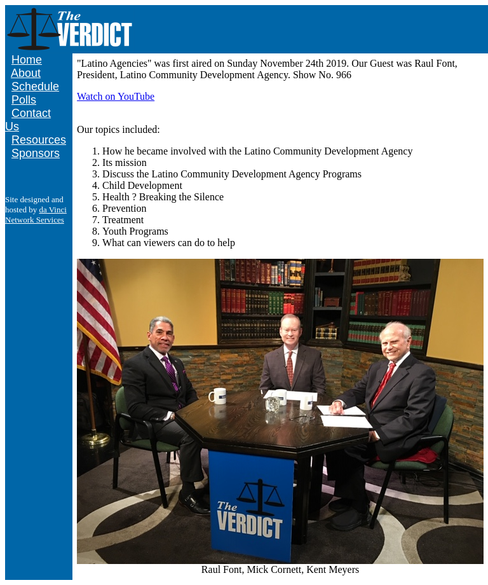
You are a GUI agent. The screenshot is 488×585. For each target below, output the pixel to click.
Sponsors (35, 153)
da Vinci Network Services (36, 214)
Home (26, 59)
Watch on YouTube (115, 96)
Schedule (35, 86)
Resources (38, 140)
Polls (23, 99)
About (26, 73)
